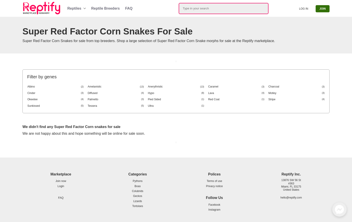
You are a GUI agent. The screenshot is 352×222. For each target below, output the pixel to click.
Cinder (55, 93)
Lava (236, 93)
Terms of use (214, 181)
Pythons (137, 181)
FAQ (128, 8)
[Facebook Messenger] (339, 209)
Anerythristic (176, 86)
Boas (137, 186)
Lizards (137, 201)
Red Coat (236, 99)
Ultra (176, 105)
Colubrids (137, 191)
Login (60, 186)
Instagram (214, 209)
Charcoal (296, 86)
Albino (55, 86)
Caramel (236, 86)
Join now (60, 181)
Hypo (176, 93)
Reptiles (74, 8)
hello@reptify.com (291, 197)
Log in (303, 8)
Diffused (116, 93)
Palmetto (116, 99)
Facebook (214, 204)
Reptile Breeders (105, 8)
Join (322, 8)
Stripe (296, 99)
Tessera (116, 105)
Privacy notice (214, 186)
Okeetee (55, 99)
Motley (296, 93)
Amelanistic (116, 86)
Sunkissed (55, 105)
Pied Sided (176, 99)
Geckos (137, 196)
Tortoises (137, 206)
